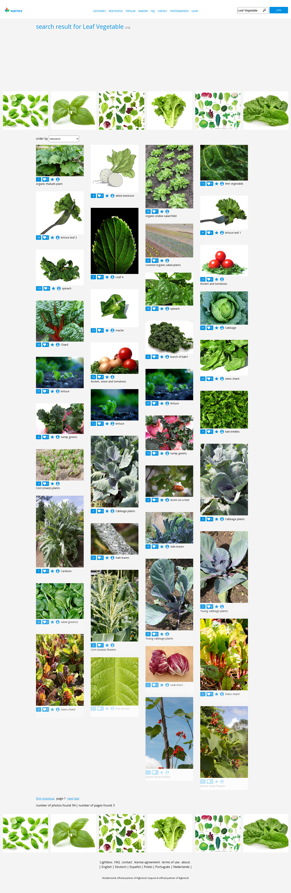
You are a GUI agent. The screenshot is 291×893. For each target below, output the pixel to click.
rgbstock (13, 10)
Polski (148, 867)
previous (48, 798)
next (70, 798)
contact (162, 11)
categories (99, 11)
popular (130, 11)
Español (135, 867)
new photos (116, 11)
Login (195, 11)
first (39, 798)
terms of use (170, 862)
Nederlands (181, 867)
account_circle (57, 179)
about (186, 862)
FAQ (153, 11)
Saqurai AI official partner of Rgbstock (168, 878)
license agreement (147, 862)
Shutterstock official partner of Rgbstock (124, 878)
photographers (179, 11)
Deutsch (120, 867)
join (279, 10)
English (107, 867)
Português (162, 867)
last (76, 798)
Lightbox (106, 862)
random (143, 11)
